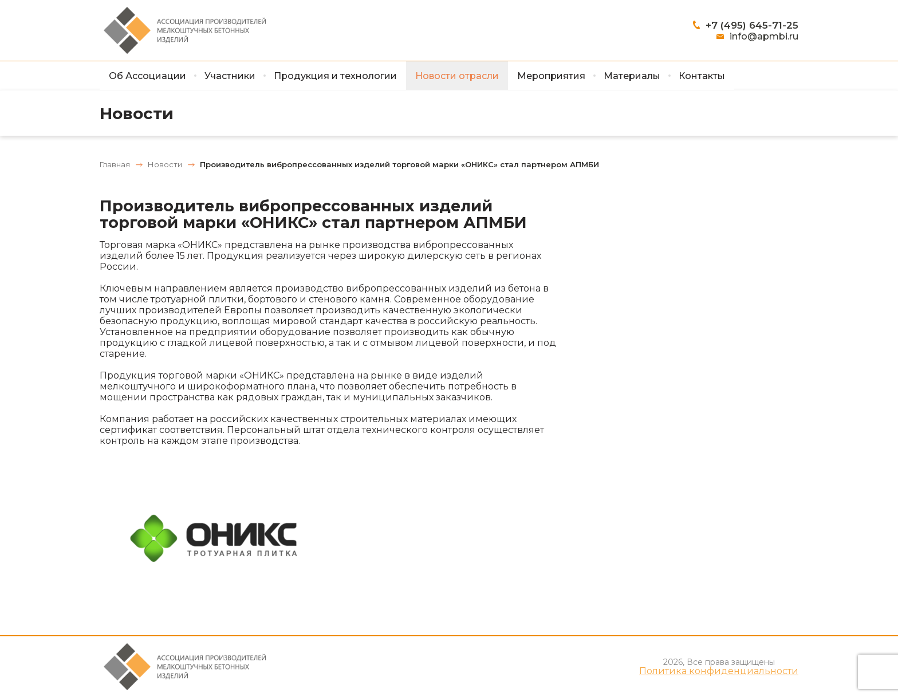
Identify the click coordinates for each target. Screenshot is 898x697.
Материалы (632, 75)
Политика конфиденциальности (718, 671)
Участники (229, 75)
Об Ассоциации (147, 75)
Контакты (702, 75)
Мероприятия (551, 75)
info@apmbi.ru (764, 36)
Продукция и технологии (335, 75)
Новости (137, 113)
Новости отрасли (457, 75)
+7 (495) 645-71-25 (752, 25)
